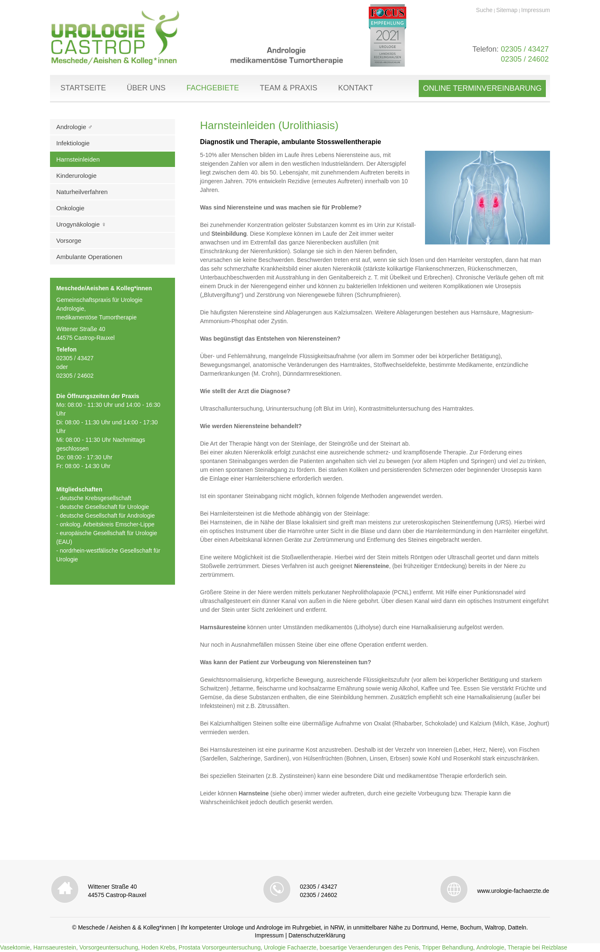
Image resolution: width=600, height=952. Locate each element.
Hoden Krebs (158, 947)
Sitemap (507, 10)
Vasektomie (15, 947)
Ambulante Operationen (89, 256)
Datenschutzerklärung (316, 935)
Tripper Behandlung (447, 947)
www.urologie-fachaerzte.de (513, 890)
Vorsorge (68, 240)
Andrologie (490, 947)
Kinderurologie (76, 175)
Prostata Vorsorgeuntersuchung (220, 947)
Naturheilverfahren (82, 191)
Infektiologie (73, 143)
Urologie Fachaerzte (290, 947)
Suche (484, 10)
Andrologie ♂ (74, 126)
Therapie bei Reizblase (537, 947)
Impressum (535, 10)
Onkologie (70, 208)
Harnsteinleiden (78, 159)
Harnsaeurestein (54, 947)
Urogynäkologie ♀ (81, 224)
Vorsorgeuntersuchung (108, 947)
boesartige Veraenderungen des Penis (369, 947)
